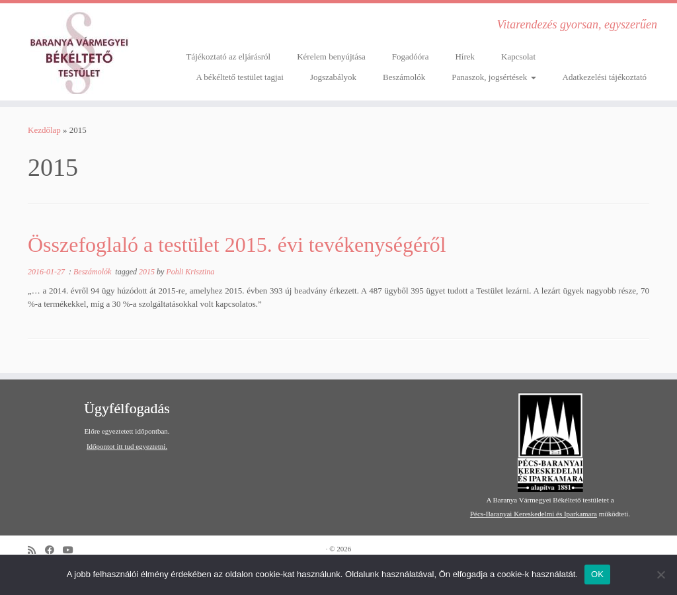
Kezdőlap (44, 130)
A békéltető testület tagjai (240, 77)
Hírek (465, 56)
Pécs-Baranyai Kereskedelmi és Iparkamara (533, 514)
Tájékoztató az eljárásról (228, 56)
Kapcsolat (518, 56)
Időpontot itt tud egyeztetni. (127, 446)
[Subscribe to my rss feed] (36, 550)
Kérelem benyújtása (331, 56)
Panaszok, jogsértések (494, 77)
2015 (148, 271)
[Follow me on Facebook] (54, 550)
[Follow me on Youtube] (72, 550)
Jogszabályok (333, 77)
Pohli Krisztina (190, 271)
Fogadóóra (410, 56)
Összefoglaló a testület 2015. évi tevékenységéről (237, 245)
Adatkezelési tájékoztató (605, 77)
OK (597, 574)
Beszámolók (404, 77)
